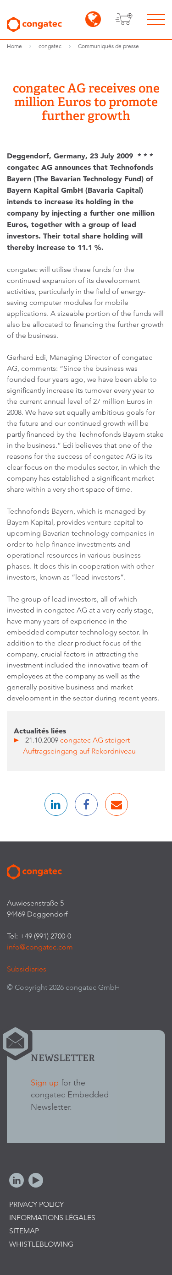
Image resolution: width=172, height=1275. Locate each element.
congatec (50, 46)
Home (14, 46)
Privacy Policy (36, 1204)
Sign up (45, 1082)
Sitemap (24, 1230)
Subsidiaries (26, 969)
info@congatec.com (40, 947)
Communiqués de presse (108, 46)
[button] (55, 804)
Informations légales (52, 1217)
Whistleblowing (41, 1244)
